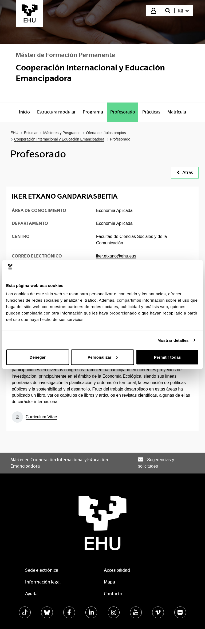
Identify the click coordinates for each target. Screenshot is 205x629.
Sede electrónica (41, 570)
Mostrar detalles (173, 340)
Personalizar (103, 357)
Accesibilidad (117, 570)
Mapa (109, 582)
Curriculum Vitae (41, 417)
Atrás (185, 172)
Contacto (113, 593)
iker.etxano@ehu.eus (116, 256)
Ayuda (31, 593)
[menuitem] (183, 10)
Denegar (38, 357)
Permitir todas (167, 357)
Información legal (43, 582)
